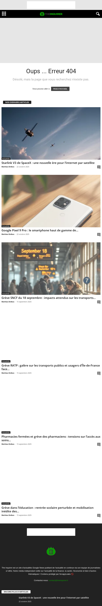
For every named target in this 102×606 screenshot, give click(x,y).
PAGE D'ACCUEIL (60, 89)
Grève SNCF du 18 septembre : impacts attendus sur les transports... (49, 298)
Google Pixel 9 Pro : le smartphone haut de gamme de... (40, 230)
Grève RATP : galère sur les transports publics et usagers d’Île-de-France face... (51, 367)
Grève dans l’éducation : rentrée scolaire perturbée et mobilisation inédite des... (48, 509)
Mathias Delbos (8, 167)
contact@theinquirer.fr (58, 580)
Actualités (6, 159)
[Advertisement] (51, 5)
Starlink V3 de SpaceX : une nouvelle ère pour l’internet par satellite (48, 163)
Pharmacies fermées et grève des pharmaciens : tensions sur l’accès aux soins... (51, 438)
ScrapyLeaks (65, 574)
